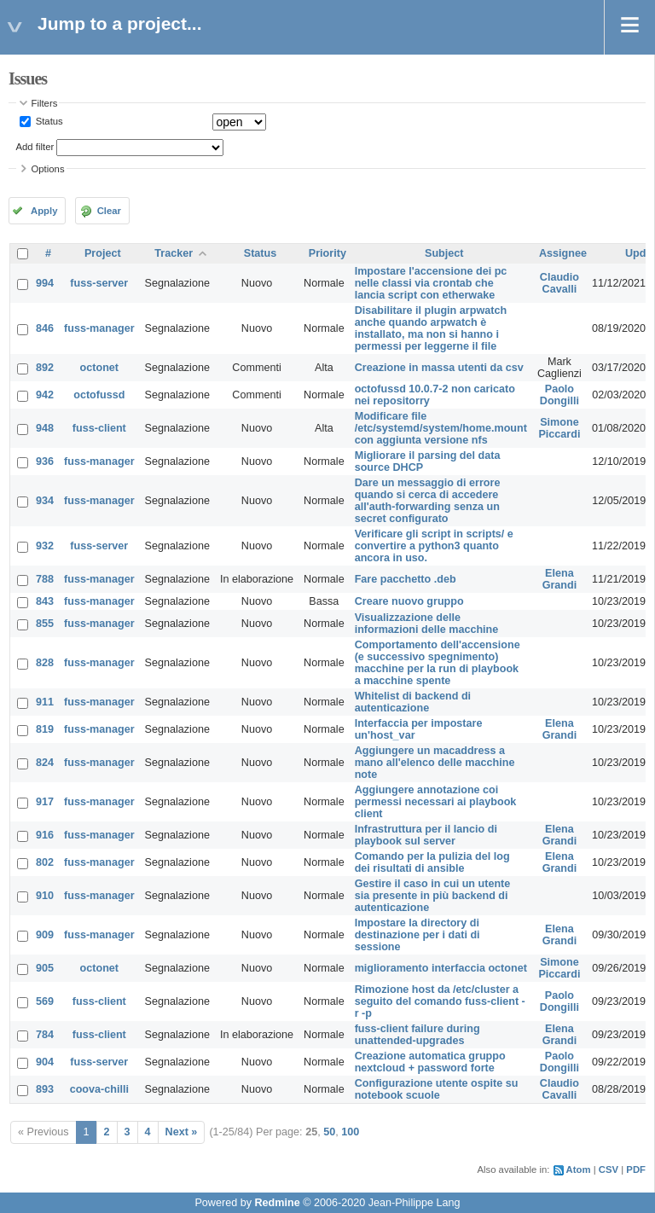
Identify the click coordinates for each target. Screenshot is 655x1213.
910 (45, 896)
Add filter (35, 147)
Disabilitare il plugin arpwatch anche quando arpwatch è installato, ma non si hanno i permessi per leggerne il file (431, 328)
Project (102, 253)
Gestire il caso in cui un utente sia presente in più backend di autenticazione (433, 896)
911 (45, 702)
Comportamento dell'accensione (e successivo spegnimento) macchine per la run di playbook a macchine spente (437, 663)
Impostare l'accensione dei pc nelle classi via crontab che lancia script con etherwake (431, 283)
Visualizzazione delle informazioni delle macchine (427, 624)
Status (48, 121)
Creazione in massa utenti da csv (439, 368)
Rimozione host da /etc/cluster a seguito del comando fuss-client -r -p (440, 1001)
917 (45, 802)
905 (45, 968)
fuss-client (99, 428)
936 (45, 461)
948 (45, 428)
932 (45, 546)
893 (45, 1089)
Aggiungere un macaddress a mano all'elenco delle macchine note (435, 763)
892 (45, 368)
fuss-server (99, 283)
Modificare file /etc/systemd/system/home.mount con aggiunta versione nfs (441, 428)
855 (45, 624)
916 (45, 835)
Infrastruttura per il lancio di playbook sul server (426, 835)
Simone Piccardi (559, 428)
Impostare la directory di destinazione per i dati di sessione (417, 935)
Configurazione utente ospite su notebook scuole (437, 1089)
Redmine (276, 1203)
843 (45, 601)
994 (45, 283)
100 (350, 1132)
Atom (578, 1169)
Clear (109, 211)
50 (329, 1132)
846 (45, 328)
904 (45, 1062)
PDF (636, 1169)
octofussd (99, 395)
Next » (181, 1132)
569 (45, 1001)
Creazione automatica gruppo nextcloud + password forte (430, 1062)
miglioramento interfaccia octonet (441, 968)
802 (45, 862)
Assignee (563, 253)
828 (45, 663)
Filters (45, 103)
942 (45, 395)
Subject (444, 253)
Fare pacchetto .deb (405, 579)
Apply (44, 211)
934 (45, 501)
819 (45, 729)
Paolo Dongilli (559, 395)
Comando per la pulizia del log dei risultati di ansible (432, 862)
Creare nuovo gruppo (409, 601)
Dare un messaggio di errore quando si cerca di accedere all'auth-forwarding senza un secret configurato (428, 501)
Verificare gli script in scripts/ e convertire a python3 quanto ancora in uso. (434, 546)
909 (45, 935)
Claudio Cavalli (559, 283)
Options (48, 169)
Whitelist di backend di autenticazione (413, 702)
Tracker (173, 253)
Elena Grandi (559, 579)
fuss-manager (99, 328)
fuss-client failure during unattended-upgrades (417, 1035)
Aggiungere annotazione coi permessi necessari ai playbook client (436, 802)
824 (45, 763)
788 (45, 579)
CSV (608, 1169)
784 (45, 1035)
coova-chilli (99, 1089)
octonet (99, 368)
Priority (327, 253)
